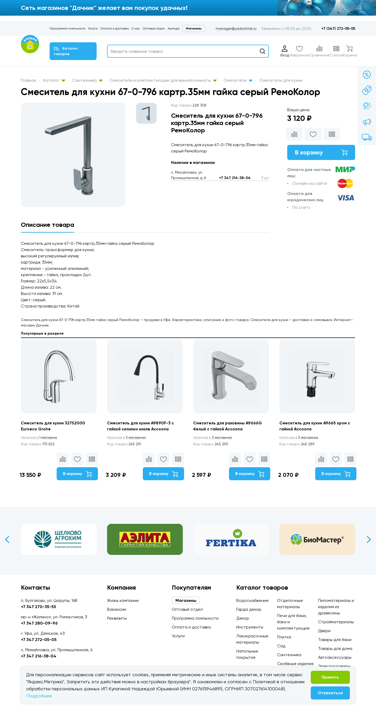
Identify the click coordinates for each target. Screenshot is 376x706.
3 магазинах (127, 438)
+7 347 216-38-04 (235, 178)
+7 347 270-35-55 (38, 606)
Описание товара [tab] (47, 224)
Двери (324, 630)
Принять (330, 677)
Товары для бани (334, 639)
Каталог (54, 80)
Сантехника (87, 80)
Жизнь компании (123, 600)
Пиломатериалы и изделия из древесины (336, 606)
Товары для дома (335, 648)
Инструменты (249, 627)
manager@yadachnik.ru (236, 28)
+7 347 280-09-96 (39, 623)
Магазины (194, 28)
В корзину (321, 152)
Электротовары (334, 666)
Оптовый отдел (154, 28)
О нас (135, 28)
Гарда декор (248, 609)
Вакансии (116, 609)
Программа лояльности (67, 28)
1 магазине (40, 438)
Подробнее (39, 695)
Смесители (238, 80)
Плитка (284, 636)
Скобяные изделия (295, 663)
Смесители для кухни (281, 80)
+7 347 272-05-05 (39, 639)
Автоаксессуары (334, 657)
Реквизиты (117, 618)
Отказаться (330, 692)
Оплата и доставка (114, 28)
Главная (28, 80)
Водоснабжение (252, 600)
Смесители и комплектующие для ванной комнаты (163, 80)
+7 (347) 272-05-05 (338, 28)
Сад (281, 645)
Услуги (93, 28)
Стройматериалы (336, 621)
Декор (242, 618)
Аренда (174, 28)
